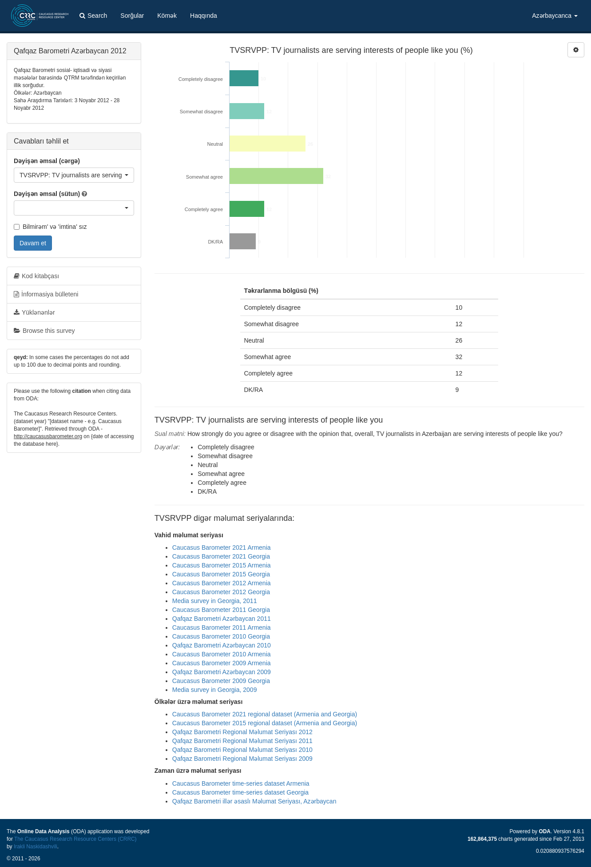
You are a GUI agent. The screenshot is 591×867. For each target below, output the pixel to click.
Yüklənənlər (34, 312)
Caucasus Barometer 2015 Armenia (221, 565)
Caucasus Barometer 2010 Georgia (221, 636)
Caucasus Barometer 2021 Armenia (221, 547)
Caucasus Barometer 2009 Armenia (221, 663)
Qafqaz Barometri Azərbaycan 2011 (221, 618)
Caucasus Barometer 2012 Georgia (221, 591)
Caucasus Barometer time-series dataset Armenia (240, 783)
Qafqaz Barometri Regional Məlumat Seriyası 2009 (242, 758)
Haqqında (203, 15)
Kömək (167, 15)
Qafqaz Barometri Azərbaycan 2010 (221, 645)
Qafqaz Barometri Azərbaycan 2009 (221, 671)
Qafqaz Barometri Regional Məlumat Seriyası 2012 (242, 731)
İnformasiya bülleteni (46, 294)
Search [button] (93, 15)
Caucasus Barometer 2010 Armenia (221, 654)
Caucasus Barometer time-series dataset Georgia (240, 792)
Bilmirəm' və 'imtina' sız (50, 226)
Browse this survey (44, 330)
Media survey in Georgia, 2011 (214, 600)
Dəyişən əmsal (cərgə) (47, 160)
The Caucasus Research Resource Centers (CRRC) (75, 839)
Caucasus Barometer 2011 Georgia (221, 609)
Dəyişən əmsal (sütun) (47, 193)
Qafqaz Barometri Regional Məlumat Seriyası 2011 (242, 740)
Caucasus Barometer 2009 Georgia (221, 680)
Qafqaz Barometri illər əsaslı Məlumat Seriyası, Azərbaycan (254, 801)
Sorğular (132, 15)
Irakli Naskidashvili (35, 846)
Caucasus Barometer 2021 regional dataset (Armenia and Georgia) (264, 714)
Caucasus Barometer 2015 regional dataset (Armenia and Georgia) (264, 723)
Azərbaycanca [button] (555, 15)
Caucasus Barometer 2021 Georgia (221, 556)
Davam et (33, 243)
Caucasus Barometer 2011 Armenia (221, 627)
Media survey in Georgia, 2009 (214, 689)
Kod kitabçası (36, 276)
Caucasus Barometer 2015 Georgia (221, 574)
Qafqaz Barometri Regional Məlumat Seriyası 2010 (242, 749)
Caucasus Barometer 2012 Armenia (221, 583)
